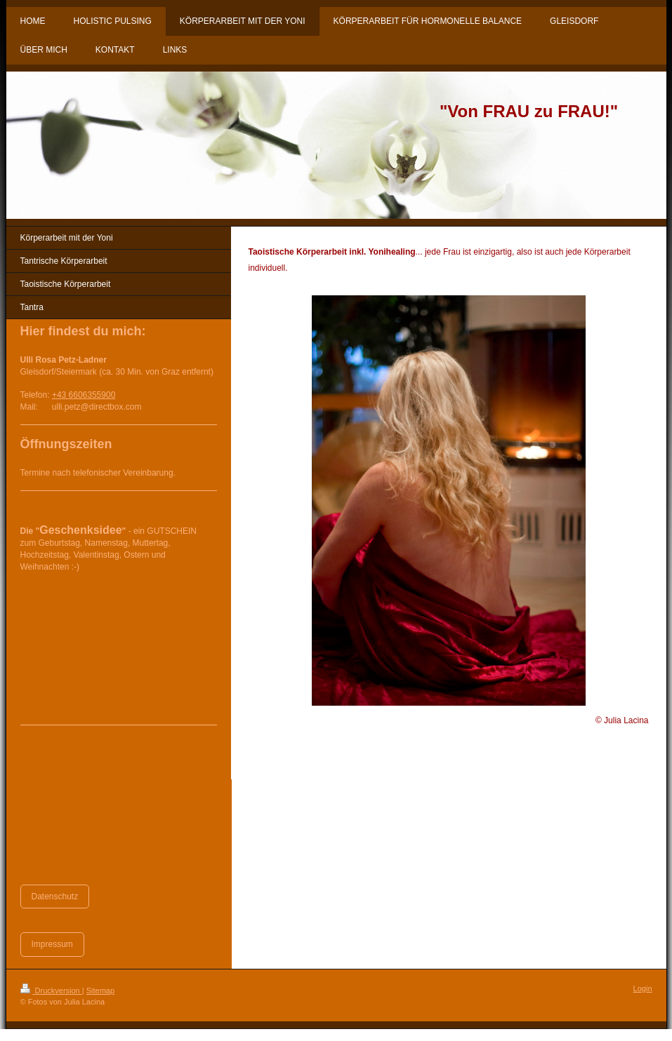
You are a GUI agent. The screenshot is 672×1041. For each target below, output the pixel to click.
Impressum (52, 944)
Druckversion (51, 990)
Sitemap (100, 990)
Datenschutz (55, 896)
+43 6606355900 (83, 395)
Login (642, 988)
